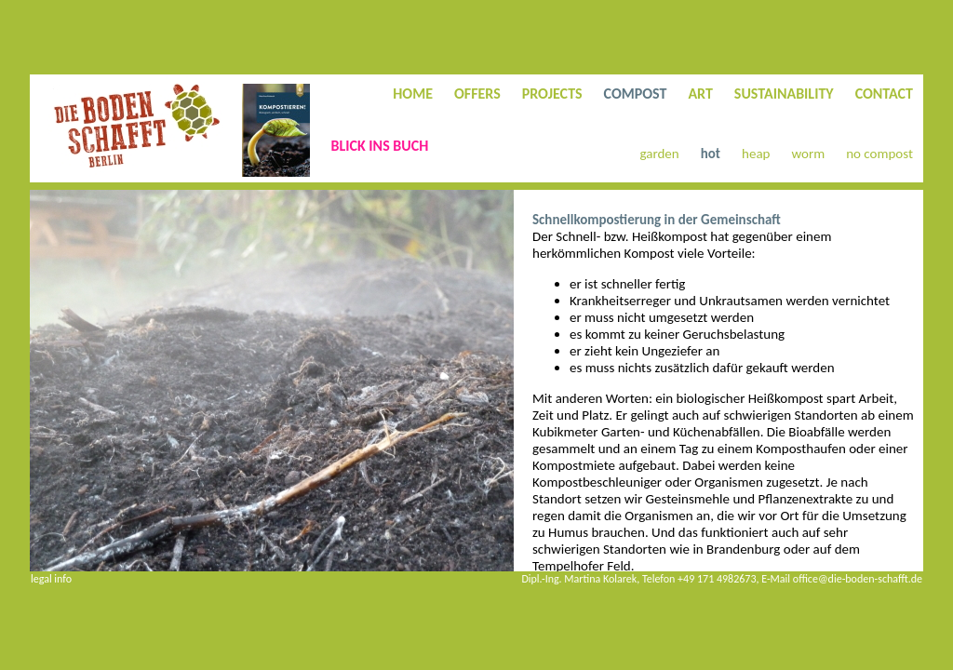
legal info (51, 578)
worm (808, 153)
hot (710, 153)
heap (756, 153)
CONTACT (884, 93)
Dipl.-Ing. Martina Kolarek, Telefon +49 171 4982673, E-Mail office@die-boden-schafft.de (721, 578)
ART (700, 93)
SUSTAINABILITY (784, 93)
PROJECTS (552, 93)
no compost (879, 153)
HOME (413, 93)
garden (659, 153)
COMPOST (635, 93)
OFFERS (477, 93)
